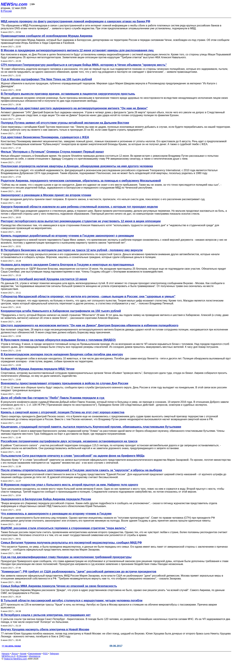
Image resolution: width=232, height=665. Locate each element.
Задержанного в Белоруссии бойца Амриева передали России (46, 499)
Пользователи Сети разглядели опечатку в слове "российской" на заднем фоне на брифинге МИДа (72, 455)
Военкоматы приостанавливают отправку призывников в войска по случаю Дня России (64, 383)
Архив (23, 653)
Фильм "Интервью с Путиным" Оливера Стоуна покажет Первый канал (52, 151)
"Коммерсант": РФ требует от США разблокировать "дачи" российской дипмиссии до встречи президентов (78, 571)
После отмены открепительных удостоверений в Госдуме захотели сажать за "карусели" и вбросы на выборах (81, 470)
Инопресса (34, 656)
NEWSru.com (14, 4)
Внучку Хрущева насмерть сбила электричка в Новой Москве (45, 629)
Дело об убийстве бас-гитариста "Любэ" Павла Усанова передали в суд (52, 397)
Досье (14, 653)
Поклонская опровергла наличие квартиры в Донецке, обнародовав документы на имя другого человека (77, 166)
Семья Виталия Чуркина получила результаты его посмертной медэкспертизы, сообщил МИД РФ (71, 542)
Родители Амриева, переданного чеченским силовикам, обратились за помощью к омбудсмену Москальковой (81, 180)
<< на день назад (11, 646)
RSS (45, 653)
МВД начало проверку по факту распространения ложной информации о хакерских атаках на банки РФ (75, 21)
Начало (6, 653)
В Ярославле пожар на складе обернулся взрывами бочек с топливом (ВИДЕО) (58, 340)
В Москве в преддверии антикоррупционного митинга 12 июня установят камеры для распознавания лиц (77, 50)
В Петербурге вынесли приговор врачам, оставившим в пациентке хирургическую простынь (68, 93)
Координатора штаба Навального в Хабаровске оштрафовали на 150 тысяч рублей (61, 311)
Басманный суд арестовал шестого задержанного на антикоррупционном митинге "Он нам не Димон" (74, 108)
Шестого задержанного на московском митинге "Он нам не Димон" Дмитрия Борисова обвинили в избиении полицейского (89, 325)
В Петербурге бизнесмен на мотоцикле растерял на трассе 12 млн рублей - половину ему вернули (72, 250)
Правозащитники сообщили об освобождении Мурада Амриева (46, 35)
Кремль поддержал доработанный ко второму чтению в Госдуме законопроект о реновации (67, 235)
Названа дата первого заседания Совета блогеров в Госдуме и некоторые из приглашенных (67, 264)
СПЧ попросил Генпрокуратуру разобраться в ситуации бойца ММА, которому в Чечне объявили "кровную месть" (84, 64)
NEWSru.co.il (8, 656)
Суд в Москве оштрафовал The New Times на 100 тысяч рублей (46, 79)
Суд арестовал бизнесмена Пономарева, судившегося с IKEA (45, 137)
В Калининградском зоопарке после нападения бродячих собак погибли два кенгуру (62, 354)
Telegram (54, 653)
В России (6, 11)
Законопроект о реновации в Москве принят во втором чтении (46, 195)
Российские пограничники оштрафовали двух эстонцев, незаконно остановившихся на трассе (69, 441)
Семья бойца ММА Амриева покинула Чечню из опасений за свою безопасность (59, 586)
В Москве (22, 656)
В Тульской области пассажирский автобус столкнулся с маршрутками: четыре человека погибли (71, 600)
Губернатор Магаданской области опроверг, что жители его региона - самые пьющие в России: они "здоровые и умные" (88, 296)
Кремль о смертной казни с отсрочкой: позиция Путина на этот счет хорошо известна (62, 412)
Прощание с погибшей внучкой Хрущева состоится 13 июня (44, 279)
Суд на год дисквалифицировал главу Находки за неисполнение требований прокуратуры (66, 557)
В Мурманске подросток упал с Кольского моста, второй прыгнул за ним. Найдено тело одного (69, 484)
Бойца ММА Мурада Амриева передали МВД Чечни (37, 368)
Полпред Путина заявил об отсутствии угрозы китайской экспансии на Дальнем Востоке (65, 122)
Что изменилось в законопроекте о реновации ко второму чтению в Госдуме (56, 513)
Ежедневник (34, 653)
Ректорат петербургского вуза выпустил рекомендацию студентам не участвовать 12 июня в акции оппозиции (81, 221)
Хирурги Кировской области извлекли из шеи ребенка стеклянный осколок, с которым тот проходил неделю (79, 206)
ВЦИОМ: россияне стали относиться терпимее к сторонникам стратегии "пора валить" (63, 528)
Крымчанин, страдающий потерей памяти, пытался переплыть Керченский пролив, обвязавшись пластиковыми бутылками (91, 426)
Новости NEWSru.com (15, 658)
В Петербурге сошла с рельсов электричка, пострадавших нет (46, 615)
